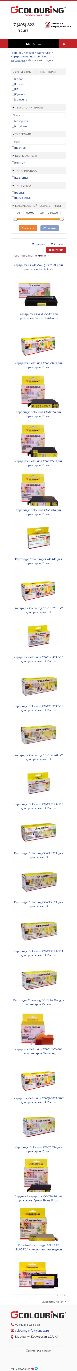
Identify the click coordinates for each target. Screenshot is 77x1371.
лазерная (21, 121)
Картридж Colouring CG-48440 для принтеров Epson (38, 561)
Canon (19, 79)
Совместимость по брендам (34, 72)
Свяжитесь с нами (38, 1350)
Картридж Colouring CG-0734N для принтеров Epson (38, 365)
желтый (20, 162)
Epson (19, 84)
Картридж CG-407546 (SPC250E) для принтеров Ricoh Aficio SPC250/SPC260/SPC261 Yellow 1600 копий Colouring (38, 271)
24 (63, 1302)
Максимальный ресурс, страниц (37, 206)
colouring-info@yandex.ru (32, 1330)
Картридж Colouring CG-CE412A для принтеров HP (38, 904)
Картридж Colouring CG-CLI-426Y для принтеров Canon (38, 1002)
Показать (28, 228)
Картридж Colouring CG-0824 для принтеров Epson (38, 414)
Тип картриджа (25, 170)
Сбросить (49, 228)
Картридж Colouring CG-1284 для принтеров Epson (38, 512)
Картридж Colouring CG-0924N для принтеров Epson (38, 463)
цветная (20, 147)
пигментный (23, 198)
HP (17, 89)
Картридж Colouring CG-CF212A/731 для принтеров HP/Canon (38, 953)
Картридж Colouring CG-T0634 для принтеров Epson (38, 1149)
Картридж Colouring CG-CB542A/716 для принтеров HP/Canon (38, 659)
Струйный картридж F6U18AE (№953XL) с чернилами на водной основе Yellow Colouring (38, 1249)
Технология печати (28, 107)
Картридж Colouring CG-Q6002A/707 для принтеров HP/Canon (38, 1100)
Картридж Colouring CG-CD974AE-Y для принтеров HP (38, 757)
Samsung (21, 99)
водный (20, 192)
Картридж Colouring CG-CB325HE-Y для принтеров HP (38, 610)
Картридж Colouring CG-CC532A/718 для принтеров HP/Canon (38, 708)
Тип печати (22, 134)
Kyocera (20, 94)
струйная (21, 126)
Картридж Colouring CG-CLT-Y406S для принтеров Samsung (38, 1051)
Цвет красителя (25, 155)
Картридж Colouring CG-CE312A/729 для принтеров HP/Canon (38, 806)
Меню (33, 44)
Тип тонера (22, 185)
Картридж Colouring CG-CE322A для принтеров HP (38, 855)
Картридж (21, 177)
